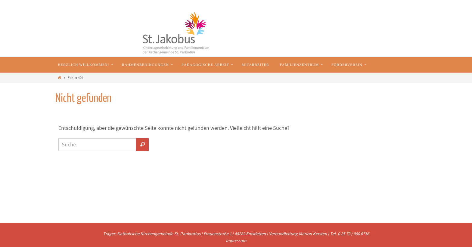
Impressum (236, 240)
